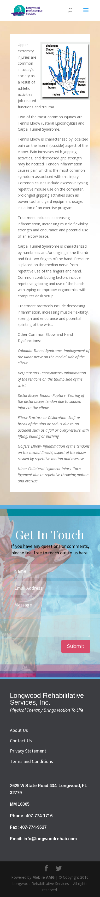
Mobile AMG (43, 877)
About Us (19, 730)
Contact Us (21, 741)
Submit (75, 646)
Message (50, 617)
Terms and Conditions (31, 761)
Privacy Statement (28, 751)
